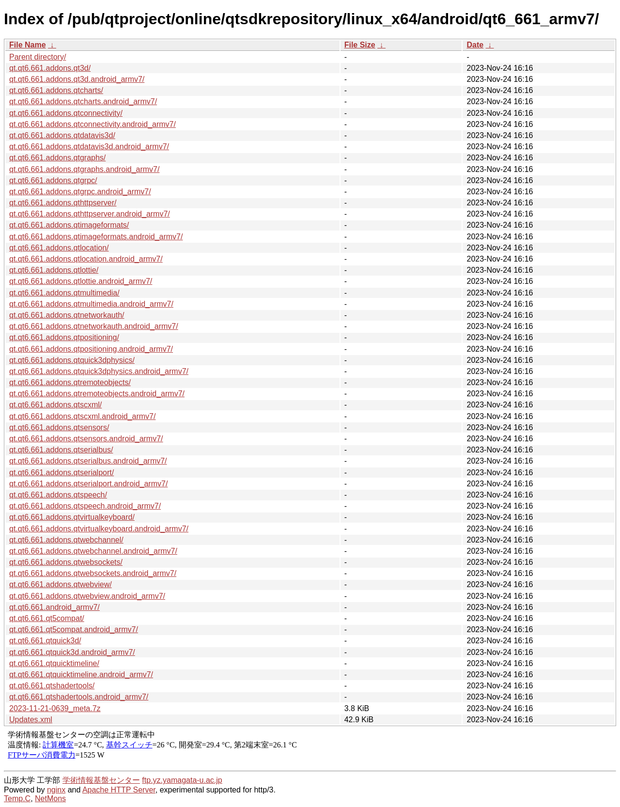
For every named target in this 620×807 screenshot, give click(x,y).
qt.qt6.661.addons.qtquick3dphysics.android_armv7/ (98, 371)
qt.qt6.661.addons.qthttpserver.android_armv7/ (89, 214)
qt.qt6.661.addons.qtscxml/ (55, 405)
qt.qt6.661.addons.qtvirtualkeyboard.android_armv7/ (98, 529)
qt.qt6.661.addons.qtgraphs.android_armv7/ (84, 169)
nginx (56, 790)
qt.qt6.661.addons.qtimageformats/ (69, 225)
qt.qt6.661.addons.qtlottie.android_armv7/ (80, 281)
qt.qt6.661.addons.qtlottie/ (53, 270)
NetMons (50, 798)
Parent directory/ (37, 57)
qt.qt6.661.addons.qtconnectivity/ (66, 113)
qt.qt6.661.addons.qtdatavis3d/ (62, 135)
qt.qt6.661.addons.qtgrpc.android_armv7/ (80, 191)
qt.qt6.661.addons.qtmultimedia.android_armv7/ (91, 304)
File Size (359, 45)
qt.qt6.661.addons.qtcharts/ (56, 90)
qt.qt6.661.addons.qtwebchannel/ (66, 540)
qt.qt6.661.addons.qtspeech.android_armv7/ (85, 506)
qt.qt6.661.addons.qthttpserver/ (62, 203)
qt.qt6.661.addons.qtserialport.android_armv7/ (88, 484)
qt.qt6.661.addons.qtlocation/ (59, 248)
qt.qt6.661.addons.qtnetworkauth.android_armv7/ (93, 326)
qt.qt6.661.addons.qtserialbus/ (61, 450)
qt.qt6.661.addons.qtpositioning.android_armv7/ (91, 349)
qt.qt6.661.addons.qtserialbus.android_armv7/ (88, 461)
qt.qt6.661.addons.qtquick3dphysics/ (72, 360)
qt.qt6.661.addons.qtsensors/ (59, 427)
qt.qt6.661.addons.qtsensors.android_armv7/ (86, 439)
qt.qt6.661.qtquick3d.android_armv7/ (72, 652)
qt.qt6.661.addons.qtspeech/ (58, 495)
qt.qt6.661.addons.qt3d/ (50, 68)
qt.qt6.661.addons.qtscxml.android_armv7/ (82, 416)
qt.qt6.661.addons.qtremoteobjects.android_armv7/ (97, 393)
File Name (27, 45)
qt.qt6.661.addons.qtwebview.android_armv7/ (87, 596)
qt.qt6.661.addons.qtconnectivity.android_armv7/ (92, 124)
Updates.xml (30, 719)
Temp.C (17, 798)
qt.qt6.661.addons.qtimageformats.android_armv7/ (96, 237)
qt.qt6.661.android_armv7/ (54, 607)
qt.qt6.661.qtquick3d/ (45, 640)
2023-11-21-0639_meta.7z (55, 708)
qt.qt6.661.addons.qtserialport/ (61, 472)
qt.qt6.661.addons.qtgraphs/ (57, 158)
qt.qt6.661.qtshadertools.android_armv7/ (78, 697)
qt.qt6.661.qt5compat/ (46, 618)
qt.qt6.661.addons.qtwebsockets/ (66, 562)
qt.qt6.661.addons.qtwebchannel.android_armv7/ (93, 551)
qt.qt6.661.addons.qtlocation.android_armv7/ (86, 259)
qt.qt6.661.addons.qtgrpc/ (53, 180)
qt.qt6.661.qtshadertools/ (51, 686)
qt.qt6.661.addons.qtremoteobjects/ (70, 382)
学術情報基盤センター (101, 780)
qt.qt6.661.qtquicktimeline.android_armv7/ (81, 674)
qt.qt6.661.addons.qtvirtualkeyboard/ (72, 517)
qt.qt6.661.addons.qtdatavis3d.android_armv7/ (89, 146)
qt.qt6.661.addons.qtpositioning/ (64, 337)
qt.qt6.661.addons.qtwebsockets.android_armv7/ (92, 573)
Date (474, 45)
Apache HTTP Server (118, 790)
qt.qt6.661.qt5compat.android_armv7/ (73, 629)
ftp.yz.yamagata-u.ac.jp (182, 780)
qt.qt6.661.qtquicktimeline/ (54, 663)
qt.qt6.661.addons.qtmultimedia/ (64, 293)
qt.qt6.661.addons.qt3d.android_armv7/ (76, 79)
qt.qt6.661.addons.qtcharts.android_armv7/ (83, 101)
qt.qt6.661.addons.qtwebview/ (60, 584)
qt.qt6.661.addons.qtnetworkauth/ (66, 315)
